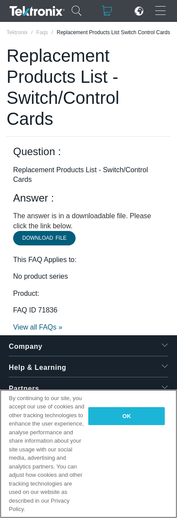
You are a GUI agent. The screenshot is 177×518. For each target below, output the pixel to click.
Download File (44, 238)
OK (126, 416)
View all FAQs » (37, 327)
